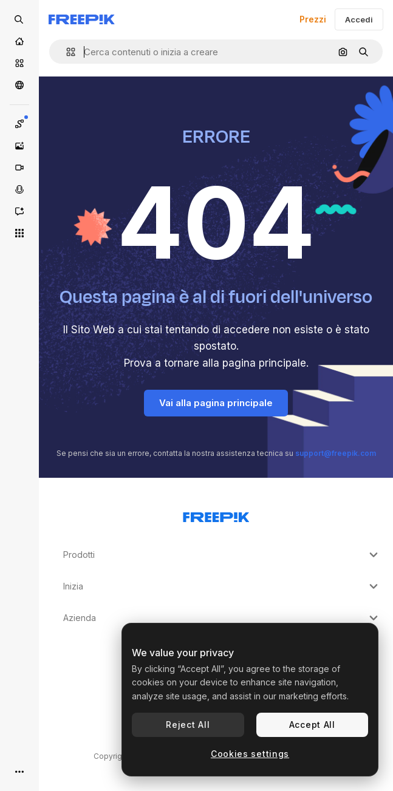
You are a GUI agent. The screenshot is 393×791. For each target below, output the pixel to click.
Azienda (222, 618)
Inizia (222, 586)
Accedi (359, 19)
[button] (66, 51)
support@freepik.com (335, 453)
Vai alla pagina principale (216, 403)
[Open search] (19, 19)
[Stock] (19, 63)
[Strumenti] (19, 233)
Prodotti (222, 555)
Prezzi (312, 19)
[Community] (19, 85)
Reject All (188, 724)
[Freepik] (82, 19)
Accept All (312, 724)
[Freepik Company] (216, 515)
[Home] (19, 41)
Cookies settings (250, 754)
